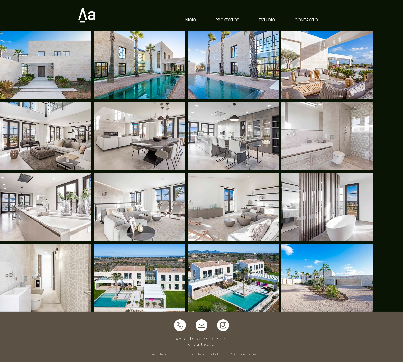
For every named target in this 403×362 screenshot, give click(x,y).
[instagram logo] (223, 325)
